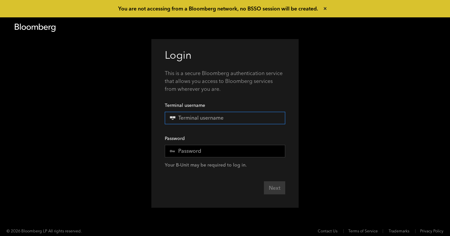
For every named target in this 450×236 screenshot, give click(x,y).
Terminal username (225, 113)
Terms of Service (363, 231)
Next (274, 188)
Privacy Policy (431, 231)
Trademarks (399, 231)
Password (175, 138)
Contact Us (327, 231)
